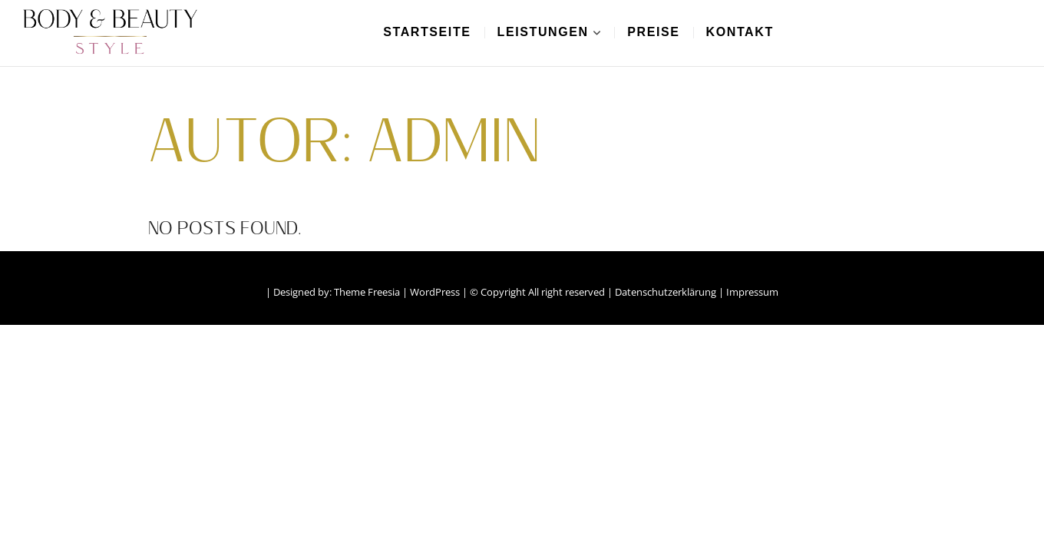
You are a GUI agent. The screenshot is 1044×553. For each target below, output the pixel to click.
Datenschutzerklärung (665, 292)
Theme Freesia (367, 292)
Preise (653, 31)
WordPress (435, 292)
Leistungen (543, 31)
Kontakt (740, 31)
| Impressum (748, 292)
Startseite (427, 31)
